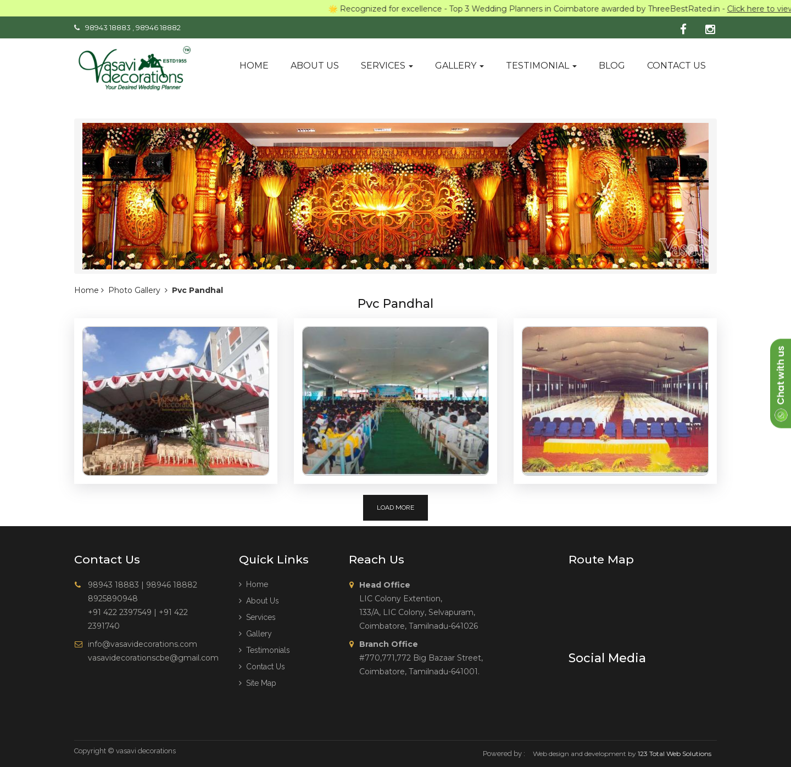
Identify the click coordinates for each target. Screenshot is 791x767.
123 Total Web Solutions (674, 753)
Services (387, 65)
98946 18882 (158, 27)
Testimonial (541, 65)
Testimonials (264, 650)
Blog (612, 65)
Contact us (676, 65)
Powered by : (504, 753)
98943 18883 (108, 27)
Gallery (459, 65)
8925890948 (113, 599)
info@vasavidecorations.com (142, 644)
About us (315, 65)
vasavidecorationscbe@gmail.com (153, 658)
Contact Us (262, 666)
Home (254, 65)
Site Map (257, 683)
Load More (395, 507)
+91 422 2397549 (120, 612)
